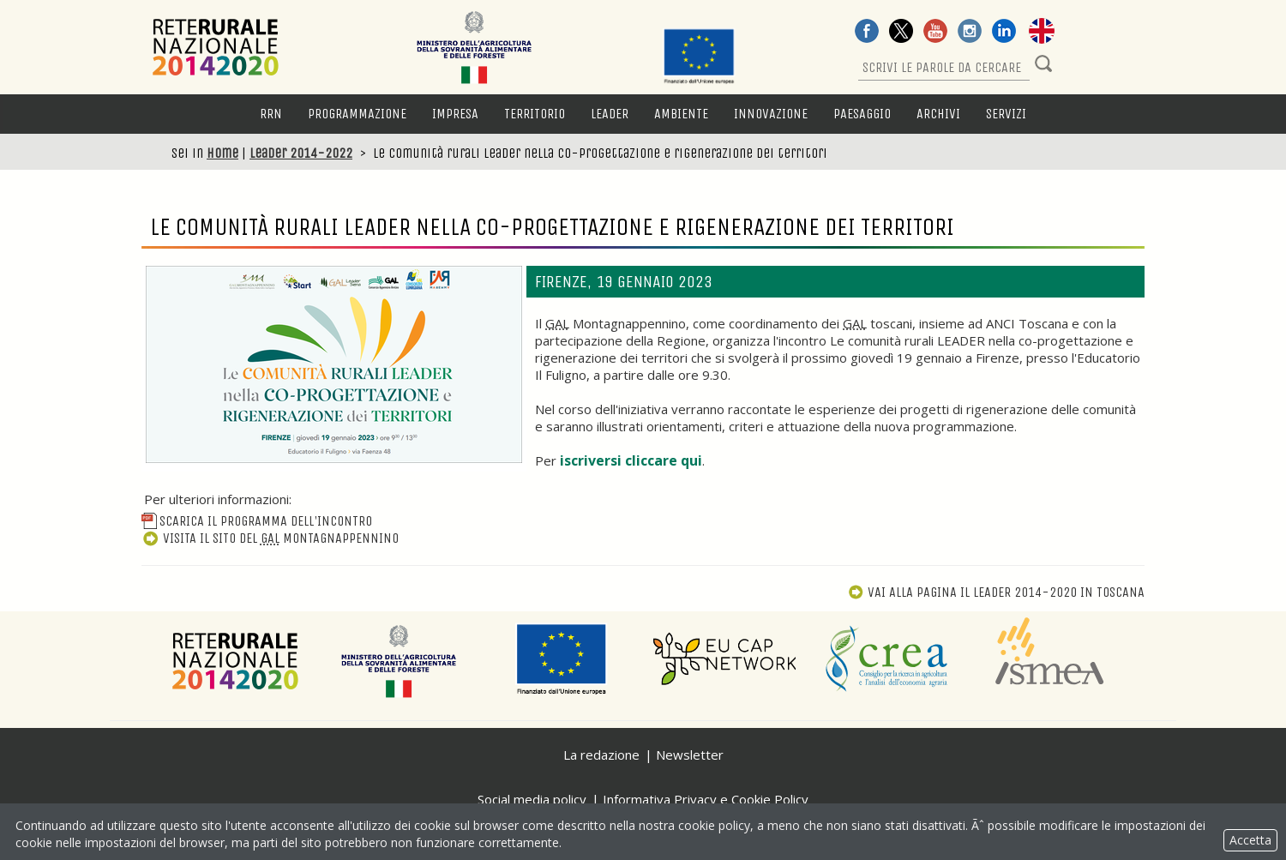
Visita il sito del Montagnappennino (270, 538)
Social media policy (532, 799)
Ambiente (681, 113)
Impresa (455, 113)
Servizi (1006, 113)
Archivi (938, 113)
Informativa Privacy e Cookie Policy (705, 799)
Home (222, 153)
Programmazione (357, 113)
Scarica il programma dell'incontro (256, 521)
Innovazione (771, 113)
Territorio (534, 113)
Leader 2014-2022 (300, 153)
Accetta (1250, 840)
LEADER (609, 113)
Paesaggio (862, 113)
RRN (271, 113)
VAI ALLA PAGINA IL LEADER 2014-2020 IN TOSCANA (996, 592)
